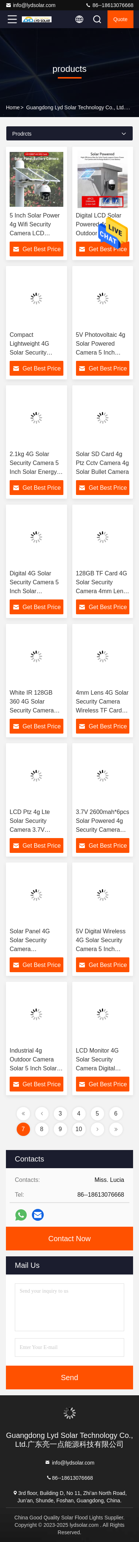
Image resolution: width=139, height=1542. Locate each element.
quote (120, 19)
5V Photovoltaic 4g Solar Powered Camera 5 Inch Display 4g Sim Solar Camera (100, 352)
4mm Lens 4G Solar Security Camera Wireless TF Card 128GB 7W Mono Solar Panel (102, 710)
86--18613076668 (109, 5)
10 (79, 1129)
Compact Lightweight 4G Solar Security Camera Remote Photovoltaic (31, 352)
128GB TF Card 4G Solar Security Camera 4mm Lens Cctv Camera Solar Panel (101, 591)
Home (13, 107)
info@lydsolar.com (31, 5)
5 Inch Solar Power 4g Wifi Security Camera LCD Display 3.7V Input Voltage (35, 233)
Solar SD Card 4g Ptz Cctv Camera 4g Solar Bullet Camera (102, 463)
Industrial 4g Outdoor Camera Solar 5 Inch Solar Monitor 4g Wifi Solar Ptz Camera (33, 1068)
